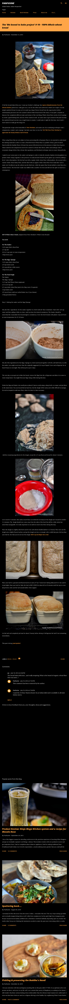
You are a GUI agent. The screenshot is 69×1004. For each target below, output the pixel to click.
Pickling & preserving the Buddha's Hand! (24, 980)
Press (34, 12)
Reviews (13, 12)
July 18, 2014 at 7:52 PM (27, 681)
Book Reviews (24, 12)
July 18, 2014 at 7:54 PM (27, 690)
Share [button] (63, 659)
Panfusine (8, 3)
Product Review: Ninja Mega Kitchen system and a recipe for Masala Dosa (34, 830)
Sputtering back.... (12, 905)
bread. (9, 659)
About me (44, 12)
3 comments (12, 925)
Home (4, 12)
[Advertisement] (34, 759)
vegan (14, 659)
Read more (63, 851)
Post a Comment (13, 999)
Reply (10, 700)
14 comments (12, 851)
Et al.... (54, 12)
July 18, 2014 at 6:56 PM (18, 673)
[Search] (61, 3)
